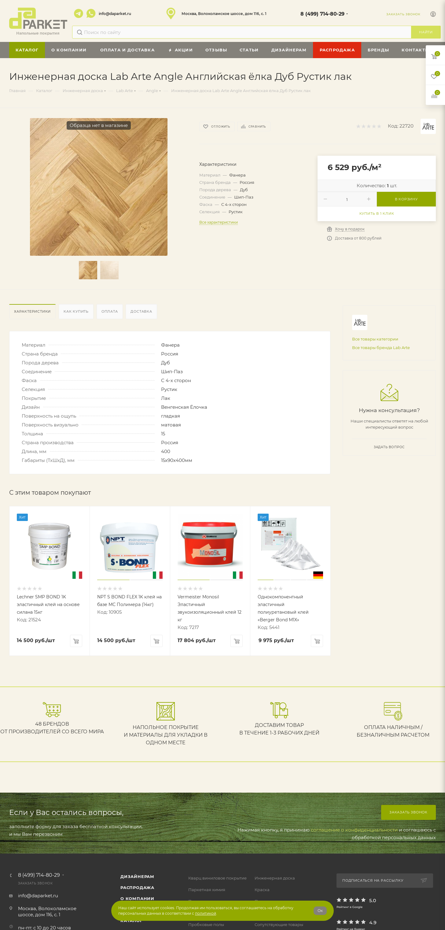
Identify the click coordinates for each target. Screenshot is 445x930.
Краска (262, 889)
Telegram (78, 13)
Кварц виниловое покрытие (217, 878)
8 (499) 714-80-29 (322, 14)
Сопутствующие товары (279, 924)
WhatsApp (91, 13)
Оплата (109, 311)
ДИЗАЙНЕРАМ (137, 876)
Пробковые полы (206, 924)
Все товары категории (375, 339)
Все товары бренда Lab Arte (381, 347)
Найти (426, 32)
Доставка (141, 311)
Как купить (76, 311)
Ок (320, 910)
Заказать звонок (408, 812)
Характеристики (32, 311)
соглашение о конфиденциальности (354, 830)
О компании (137, 898)
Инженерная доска (275, 878)
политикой (205, 913)
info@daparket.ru (115, 13)
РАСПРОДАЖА (137, 887)
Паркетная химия (206, 889)
